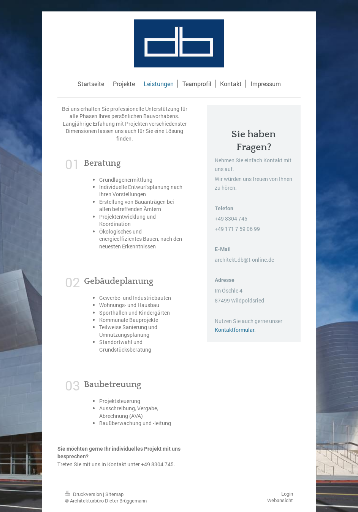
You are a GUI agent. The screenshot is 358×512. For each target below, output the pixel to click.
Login (287, 494)
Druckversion (84, 494)
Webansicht (280, 500)
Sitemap (114, 494)
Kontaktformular (234, 329)
